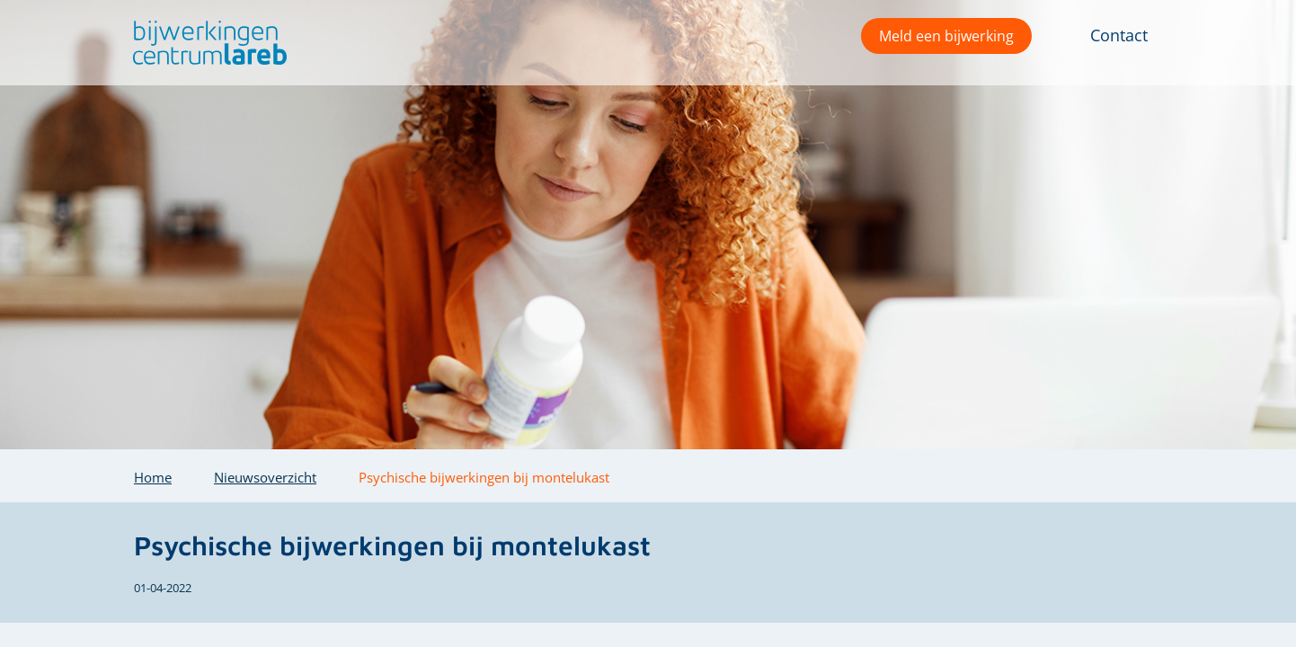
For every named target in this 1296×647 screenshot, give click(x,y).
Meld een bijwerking (946, 36)
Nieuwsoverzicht (265, 477)
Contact (1119, 35)
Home (153, 477)
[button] (205, 43)
